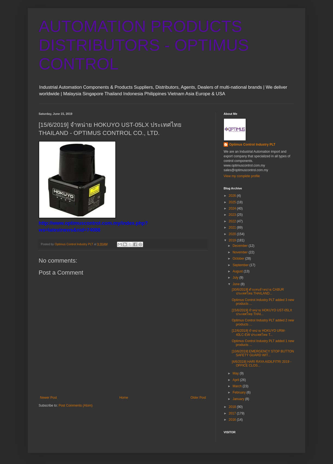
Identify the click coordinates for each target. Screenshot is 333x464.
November (241, 252)
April (236, 380)
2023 (233, 215)
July (236, 277)
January (239, 399)
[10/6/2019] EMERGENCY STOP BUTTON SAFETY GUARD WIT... (263, 353)
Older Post (198, 398)
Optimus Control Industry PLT (252, 144)
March (238, 386)
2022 (233, 221)
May (236, 373)
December (241, 246)
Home (123, 398)
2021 (233, 227)
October (239, 258)
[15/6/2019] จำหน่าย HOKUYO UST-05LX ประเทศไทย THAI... (262, 312)
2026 (233, 196)
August (238, 271)
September (241, 265)
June (236, 284)
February (239, 392)
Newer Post (48, 398)
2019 (233, 240)
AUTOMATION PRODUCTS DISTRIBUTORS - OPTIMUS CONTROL (144, 45)
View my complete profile (242, 176)
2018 (233, 407)
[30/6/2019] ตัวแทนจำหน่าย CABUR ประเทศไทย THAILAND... (258, 291)
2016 (233, 420)
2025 (233, 202)
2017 (233, 413)
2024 (233, 208)
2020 (233, 234)
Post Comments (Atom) (75, 405)
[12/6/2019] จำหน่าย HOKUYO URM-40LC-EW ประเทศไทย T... (258, 332)
